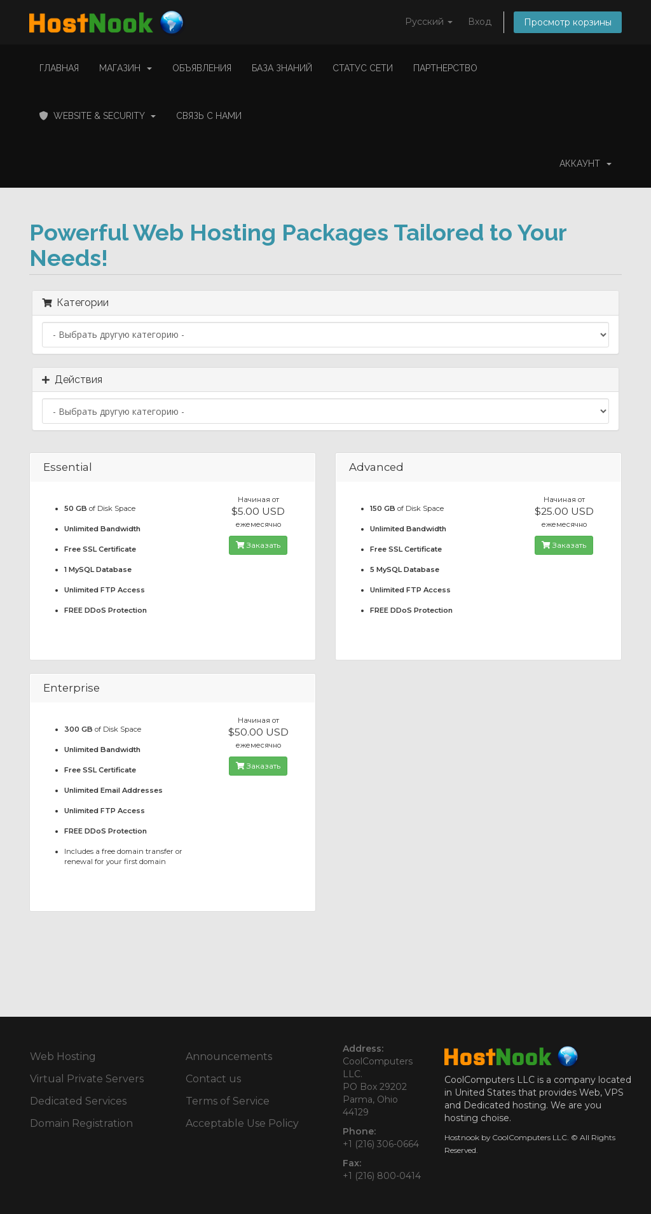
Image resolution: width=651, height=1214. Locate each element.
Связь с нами (209, 116)
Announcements (229, 1056)
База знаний (282, 68)
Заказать (258, 545)
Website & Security (97, 116)
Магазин (125, 68)
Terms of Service (228, 1101)
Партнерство (445, 68)
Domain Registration (81, 1123)
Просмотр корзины (568, 22)
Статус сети (362, 68)
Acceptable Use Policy (242, 1123)
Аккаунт (585, 163)
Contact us (213, 1079)
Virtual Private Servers (87, 1079)
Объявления (201, 68)
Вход (479, 21)
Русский (429, 21)
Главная (59, 68)
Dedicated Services (78, 1101)
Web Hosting (63, 1056)
